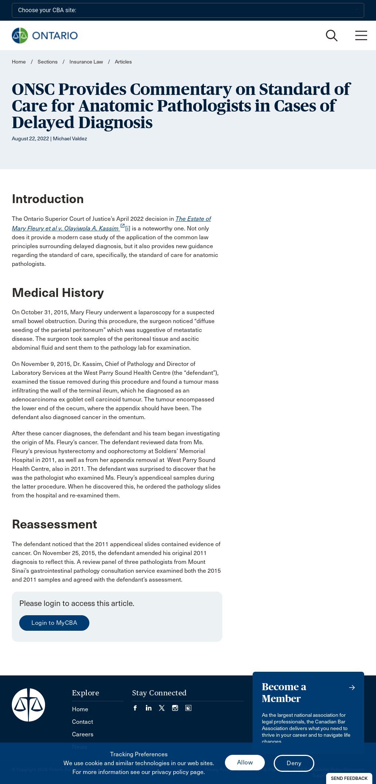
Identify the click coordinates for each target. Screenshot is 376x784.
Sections (48, 62)
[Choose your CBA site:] (188, 10)
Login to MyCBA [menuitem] (54, 622)
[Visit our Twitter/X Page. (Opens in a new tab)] (165, 705)
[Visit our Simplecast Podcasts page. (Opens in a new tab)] (188, 705)
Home (19, 62)
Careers (82, 734)
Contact (82, 721)
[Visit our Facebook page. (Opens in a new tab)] (139, 705)
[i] (127, 228)
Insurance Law (86, 62)
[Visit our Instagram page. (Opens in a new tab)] (178, 705)
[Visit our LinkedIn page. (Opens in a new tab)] (152, 705)
